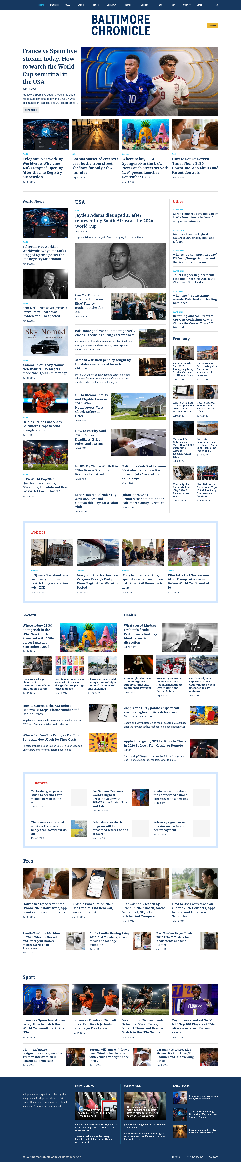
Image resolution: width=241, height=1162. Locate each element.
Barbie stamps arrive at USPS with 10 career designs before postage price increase (69, 684)
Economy (111, 5)
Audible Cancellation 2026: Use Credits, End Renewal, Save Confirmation (92, 908)
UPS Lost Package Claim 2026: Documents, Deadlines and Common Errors (36, 684)
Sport (185, 5)
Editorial (176, 1156)
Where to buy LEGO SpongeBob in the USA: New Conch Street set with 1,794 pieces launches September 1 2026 (145, 168)
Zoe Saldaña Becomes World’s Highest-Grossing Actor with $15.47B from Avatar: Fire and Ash (109, 799)
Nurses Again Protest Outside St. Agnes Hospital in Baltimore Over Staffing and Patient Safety (169, 685)
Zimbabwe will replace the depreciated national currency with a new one (171, 795)
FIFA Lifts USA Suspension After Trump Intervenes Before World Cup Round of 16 (188, 581)
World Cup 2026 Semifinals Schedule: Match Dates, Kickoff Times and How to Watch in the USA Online (143, 1026)
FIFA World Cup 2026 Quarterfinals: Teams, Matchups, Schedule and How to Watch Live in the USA (45, 485)
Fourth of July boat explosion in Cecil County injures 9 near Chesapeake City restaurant (202, 685)
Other (199, 5)
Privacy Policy (195, 1156)
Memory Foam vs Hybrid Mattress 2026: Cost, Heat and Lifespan (193, 237)
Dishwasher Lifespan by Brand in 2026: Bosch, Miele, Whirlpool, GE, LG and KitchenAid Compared (144, 910)
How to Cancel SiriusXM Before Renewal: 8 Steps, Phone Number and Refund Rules (51, 710)
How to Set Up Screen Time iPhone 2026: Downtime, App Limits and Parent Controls (45, 908)
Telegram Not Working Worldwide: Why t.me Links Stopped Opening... (203, 1114)
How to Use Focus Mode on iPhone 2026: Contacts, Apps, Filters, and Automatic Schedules (194, 910)
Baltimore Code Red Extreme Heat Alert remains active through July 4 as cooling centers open (144, 472)
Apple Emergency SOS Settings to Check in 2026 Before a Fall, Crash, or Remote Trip (155, 745)
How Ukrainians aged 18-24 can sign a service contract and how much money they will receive (144, 1136)
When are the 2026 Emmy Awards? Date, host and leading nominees (195, 299)
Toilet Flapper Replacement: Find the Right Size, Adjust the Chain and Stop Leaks (194, 278)
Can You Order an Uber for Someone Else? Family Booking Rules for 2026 (89, 303)
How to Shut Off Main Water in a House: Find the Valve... (206, 407)
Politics (95, 5)
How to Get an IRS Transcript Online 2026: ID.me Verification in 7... (183, 407)
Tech (172, 5)
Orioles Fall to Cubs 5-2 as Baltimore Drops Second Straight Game (42, 426)
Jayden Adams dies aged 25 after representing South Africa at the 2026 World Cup (114, 221)
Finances (128, 5)
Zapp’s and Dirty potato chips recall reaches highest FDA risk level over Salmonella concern (151, 712)
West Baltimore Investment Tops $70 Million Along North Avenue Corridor (207, 490)
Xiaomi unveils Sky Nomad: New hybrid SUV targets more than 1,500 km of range (45, 369)
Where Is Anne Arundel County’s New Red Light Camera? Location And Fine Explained (102, 684)
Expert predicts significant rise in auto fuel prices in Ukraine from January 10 (96, 1113)
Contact (212, 25)
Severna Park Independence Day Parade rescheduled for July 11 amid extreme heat (94, 1139)
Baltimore (54, 5)
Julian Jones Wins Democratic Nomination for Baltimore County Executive (143, 499)
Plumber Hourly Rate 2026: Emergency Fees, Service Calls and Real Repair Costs (183, 369)
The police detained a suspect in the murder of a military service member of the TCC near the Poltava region (144, 1112)
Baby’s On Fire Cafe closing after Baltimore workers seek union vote (207, 369)
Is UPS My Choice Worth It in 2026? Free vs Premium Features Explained (96, 470)
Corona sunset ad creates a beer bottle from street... (203, 1131)
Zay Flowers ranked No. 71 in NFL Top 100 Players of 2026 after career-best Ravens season (194, 1026)
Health (159, 5)
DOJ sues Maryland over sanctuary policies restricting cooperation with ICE (50, 581)
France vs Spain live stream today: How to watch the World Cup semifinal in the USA (50, 66)
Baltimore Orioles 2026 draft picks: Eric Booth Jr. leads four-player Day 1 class (94, 1024)
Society (144, 5)
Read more (31, 110)
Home (41, 5)
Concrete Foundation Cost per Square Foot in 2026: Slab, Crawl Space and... (207, 445)
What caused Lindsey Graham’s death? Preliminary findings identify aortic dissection (140, 634)
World (81, 5)
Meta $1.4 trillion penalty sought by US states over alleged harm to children (103, 364)
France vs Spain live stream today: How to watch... (203, 1097)
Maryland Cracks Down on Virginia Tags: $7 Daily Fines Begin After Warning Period (97, 581)
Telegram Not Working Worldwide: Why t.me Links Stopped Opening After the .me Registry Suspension (43, 168)
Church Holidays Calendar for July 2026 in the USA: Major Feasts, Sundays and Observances (96, 1127)
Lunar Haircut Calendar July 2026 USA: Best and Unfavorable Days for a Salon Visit (96, 501)
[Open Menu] (24, 4)
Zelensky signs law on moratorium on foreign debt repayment (170, 826)
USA (67, 5)
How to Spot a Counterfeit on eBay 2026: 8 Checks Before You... (181, 490)
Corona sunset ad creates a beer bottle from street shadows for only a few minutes (195, 217)
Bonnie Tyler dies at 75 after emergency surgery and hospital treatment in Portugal (137, 683)
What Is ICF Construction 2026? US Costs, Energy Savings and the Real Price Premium (195, 258)
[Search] (216, 5)
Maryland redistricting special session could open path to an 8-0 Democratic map (142, 581)
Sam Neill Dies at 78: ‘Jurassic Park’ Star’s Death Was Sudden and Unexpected (45, 312)
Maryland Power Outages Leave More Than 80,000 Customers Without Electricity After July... (183, 448)
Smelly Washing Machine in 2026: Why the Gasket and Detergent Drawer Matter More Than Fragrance (41, 941)
